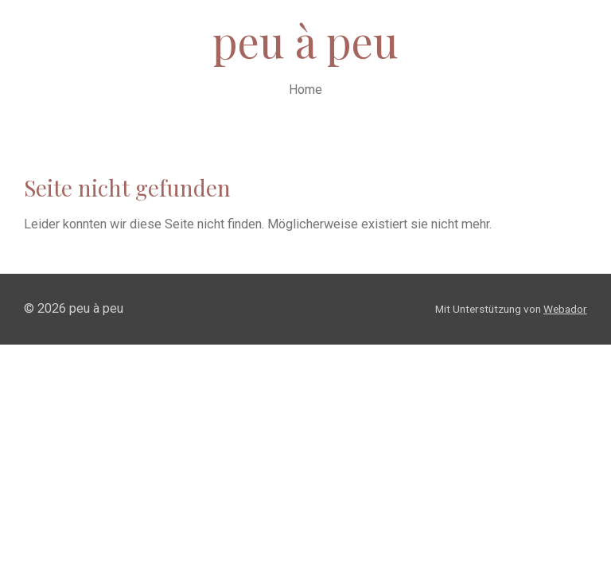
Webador (565, 308)
